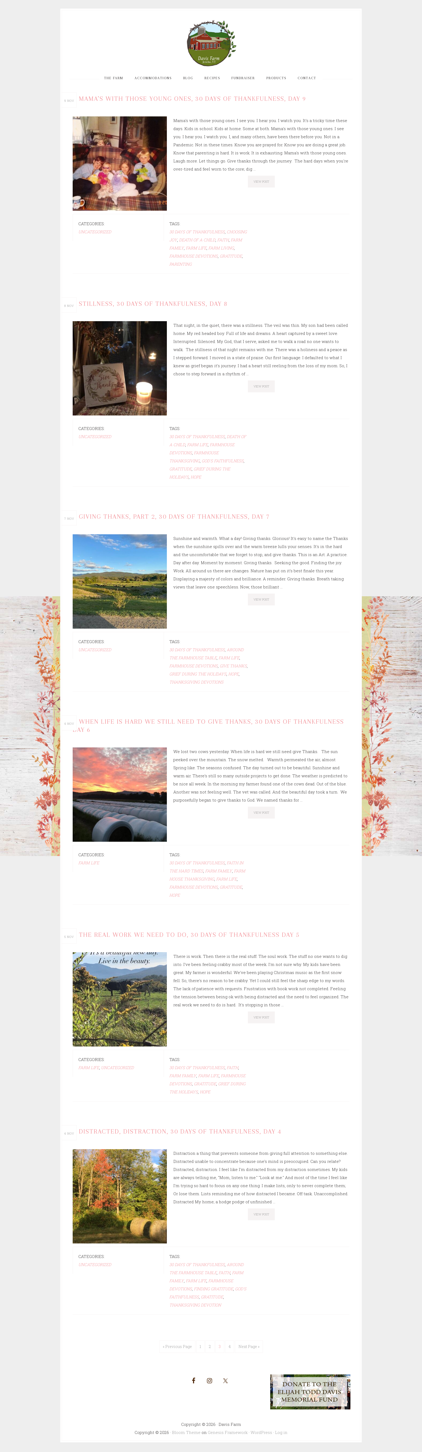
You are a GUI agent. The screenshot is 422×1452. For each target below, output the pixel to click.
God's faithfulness (223, 464)
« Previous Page (177, 1347)
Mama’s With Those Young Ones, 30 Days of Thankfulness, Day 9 (192, 102)
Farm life (196, 251)
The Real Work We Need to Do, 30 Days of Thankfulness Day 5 (188, 936)
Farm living (221, 251)
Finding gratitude (213, 1289)
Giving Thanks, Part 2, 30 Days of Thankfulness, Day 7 (174, 519)
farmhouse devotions (193, 259)
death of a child (197, 243)
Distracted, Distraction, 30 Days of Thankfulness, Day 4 (179, 1132)
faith (223, 243)
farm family (218, 872)
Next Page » (248, 1347)
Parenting (180, 268)
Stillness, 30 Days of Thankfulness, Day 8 (153, 307)
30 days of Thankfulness (197, 235)
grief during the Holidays (197, 676)
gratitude (231, 259)
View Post (261, 185)
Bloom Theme (186, 1433)
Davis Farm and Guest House (211, 45)
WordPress (261, 1433)
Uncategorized (94, 235)
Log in (281, 1433)
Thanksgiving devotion (195, 1306)
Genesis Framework (228, 1433)
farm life (88, 864)
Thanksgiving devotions (196, 684)
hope (196, 480)
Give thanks (233, 668)
